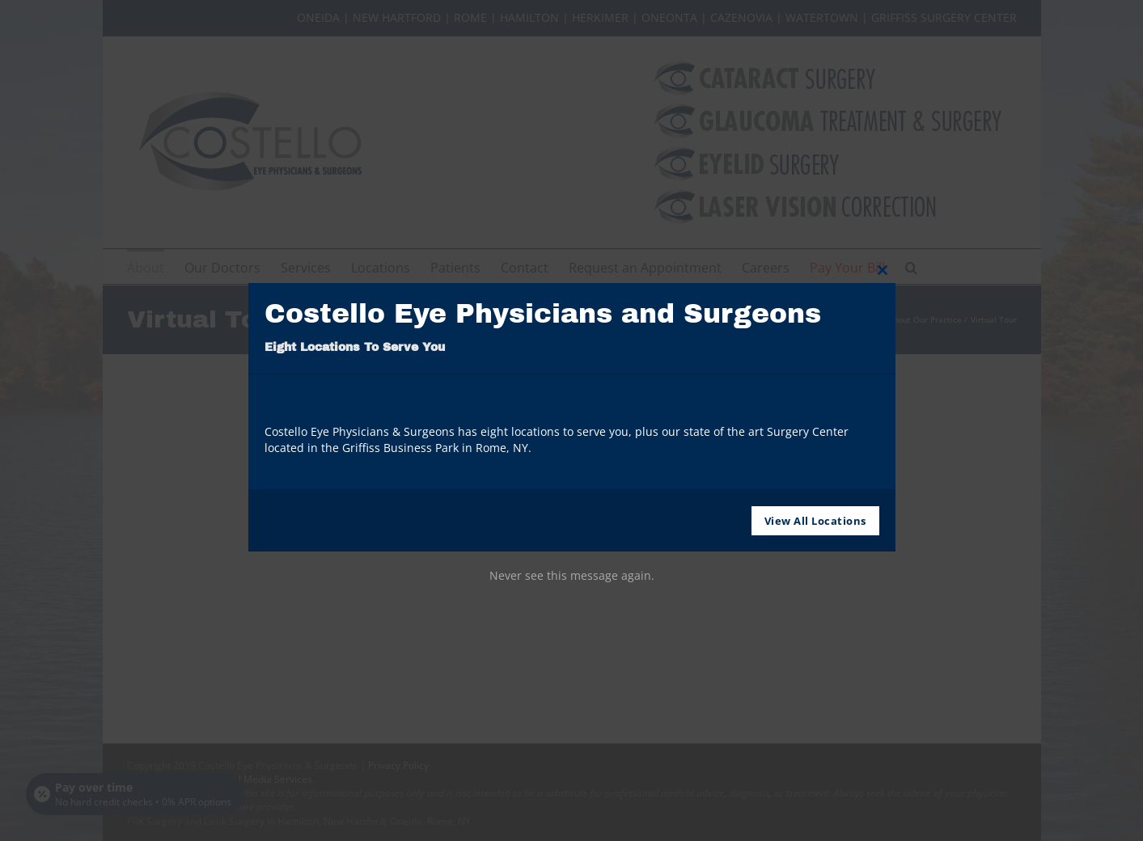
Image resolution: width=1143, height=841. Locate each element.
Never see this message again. (571, 575)
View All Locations (815, 520)
